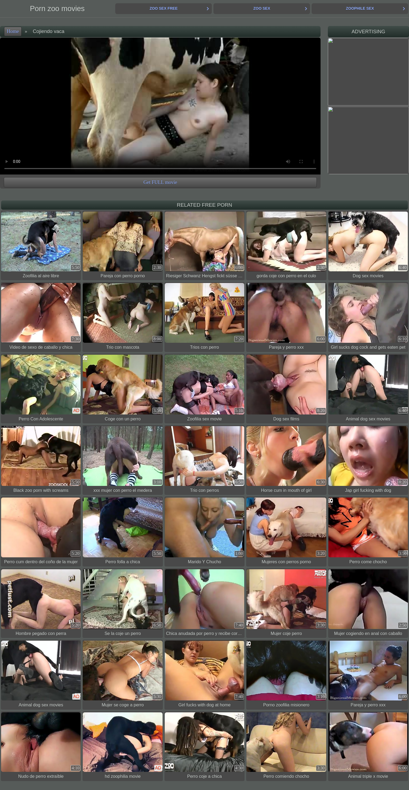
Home (13, 31)
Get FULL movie (160, 182)
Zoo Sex (261, 8)
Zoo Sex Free (163, 8)
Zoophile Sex (360, 8)
